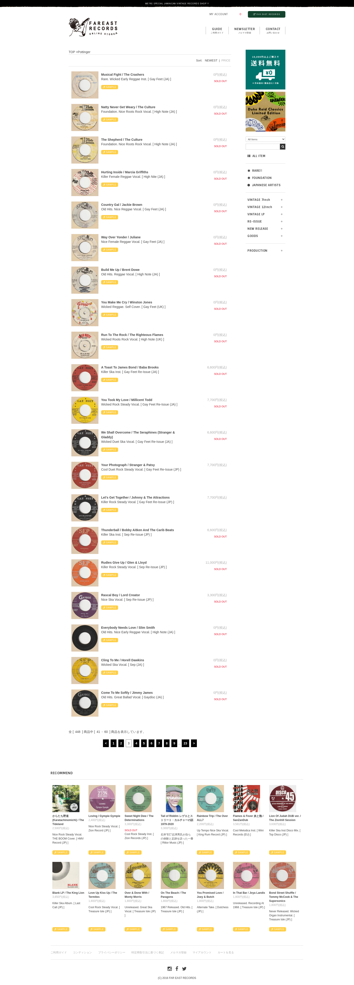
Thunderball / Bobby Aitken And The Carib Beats (137, 530)
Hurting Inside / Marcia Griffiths (124, 172)
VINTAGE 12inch (259, 207)
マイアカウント (202, 952)
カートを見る (226, 952)
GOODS (252, 236)
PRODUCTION (257, 251)
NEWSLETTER (244, 31)
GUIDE (217, 31)
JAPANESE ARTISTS (263, 185)
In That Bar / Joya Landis (249, 892)
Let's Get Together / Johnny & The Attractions (135, 497)
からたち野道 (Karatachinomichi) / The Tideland (68, 820)
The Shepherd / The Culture (121, 139)
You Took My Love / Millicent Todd (126, 400)
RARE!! (254, 171)
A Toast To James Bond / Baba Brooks (130, 367)
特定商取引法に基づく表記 (147, 952)
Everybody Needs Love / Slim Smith (128, 627)
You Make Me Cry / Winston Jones (126, 302)
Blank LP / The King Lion (68, 892)
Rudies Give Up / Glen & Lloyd (124, 562)
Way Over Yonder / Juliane (121, 237)
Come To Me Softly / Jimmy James (127, 692)
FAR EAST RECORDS (266, 14)
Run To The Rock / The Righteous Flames (132, 335)
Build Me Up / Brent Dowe (120, 270)
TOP (72, 52)
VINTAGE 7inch (258, 200)
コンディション (82, 952)
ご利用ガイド (59, 952)
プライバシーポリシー (111, 952)
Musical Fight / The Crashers (122, 74)
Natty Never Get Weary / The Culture (128, 107)
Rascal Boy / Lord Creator (120, 595)
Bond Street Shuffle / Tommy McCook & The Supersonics (283, 897)
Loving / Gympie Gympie (104, 816)
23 (185, 743)
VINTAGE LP (256, 214)
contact (273, 31)
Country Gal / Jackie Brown (121, 204)
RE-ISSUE (254, 221)
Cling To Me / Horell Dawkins (122, 660)
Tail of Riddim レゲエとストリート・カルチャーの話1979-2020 (177, 820)
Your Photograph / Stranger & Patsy (128, 465)
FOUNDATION (259, 178)
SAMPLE (109, 87)
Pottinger (84, 52)
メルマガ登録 (178, 952)
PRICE (226, 60)
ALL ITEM (256, 156)
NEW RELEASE (257, 229)
